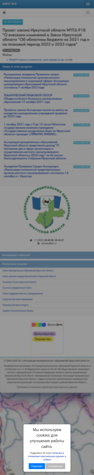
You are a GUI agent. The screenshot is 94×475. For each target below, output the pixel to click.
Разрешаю (36, 466)
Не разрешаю (55, 466)
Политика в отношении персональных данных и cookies (47, 456)
